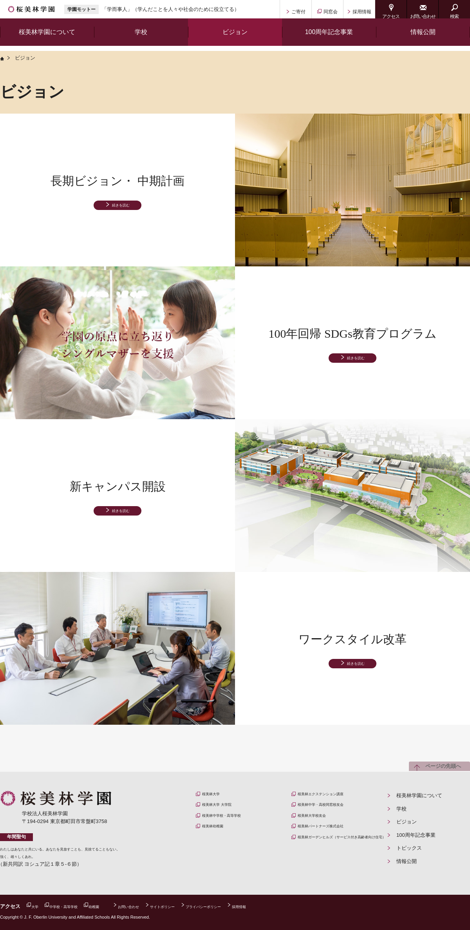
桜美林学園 (42, 12)
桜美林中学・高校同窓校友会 (334, 809)
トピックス (409, 848)
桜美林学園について (419, 795)
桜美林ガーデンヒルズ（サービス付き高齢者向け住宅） (341, 852)
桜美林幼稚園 (220, 835)
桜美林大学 (218, 795)
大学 (39, 906)
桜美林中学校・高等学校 (233, 822)
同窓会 (331, 11)
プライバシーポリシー (265, 906)
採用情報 (361, 11)
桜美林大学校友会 (321, 822)
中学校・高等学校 (77, 906)
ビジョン (406, 822)
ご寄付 (298, 11)
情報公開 (423, 37)
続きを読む (121, 207)
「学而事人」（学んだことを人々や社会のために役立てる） (191, 11)
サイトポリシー (209, 906)
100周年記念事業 (416, 835)
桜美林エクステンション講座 (334, 795)
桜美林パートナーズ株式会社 (334, 835)
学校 (401, 809)
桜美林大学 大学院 (226, 809)
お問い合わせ (423, 16)
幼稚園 (118, 906)
